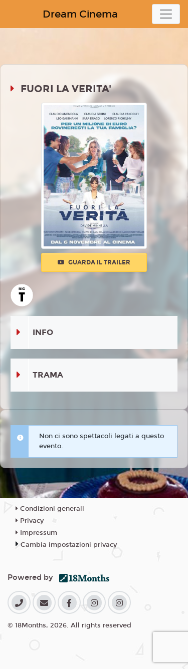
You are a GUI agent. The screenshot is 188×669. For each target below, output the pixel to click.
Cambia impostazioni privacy (69, 545)
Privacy (30, 521)
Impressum (36, 533)
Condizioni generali (50, 509)
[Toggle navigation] (166, 14)
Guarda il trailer (94, 262)
